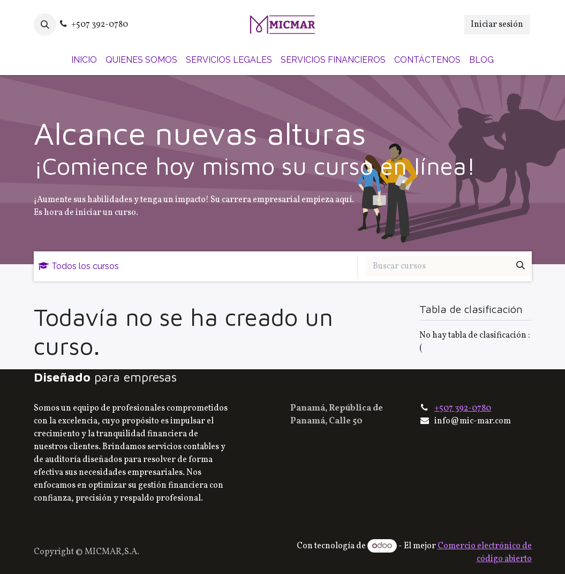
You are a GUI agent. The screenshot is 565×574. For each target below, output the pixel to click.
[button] (45, 24)
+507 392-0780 (462, 408)
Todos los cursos (78, 266)
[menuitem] (84, 60)
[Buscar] (520, 266)
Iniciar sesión (497, 25)
